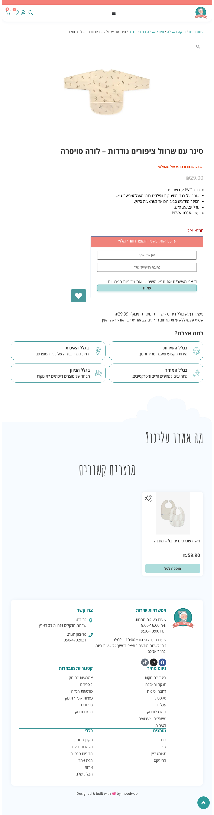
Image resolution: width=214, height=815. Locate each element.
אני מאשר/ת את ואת (152, 282)
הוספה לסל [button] (172, 568)
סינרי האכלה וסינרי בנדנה (146, 31)
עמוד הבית (196, 31)
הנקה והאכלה (176, 31)
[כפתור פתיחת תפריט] (113, 13)
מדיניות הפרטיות (121, 282)
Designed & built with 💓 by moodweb (107, 793)
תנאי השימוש (154, 282)
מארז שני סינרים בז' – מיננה (177, 541)
